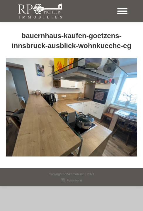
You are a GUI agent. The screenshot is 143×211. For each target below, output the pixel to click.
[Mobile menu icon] (122, 11)
